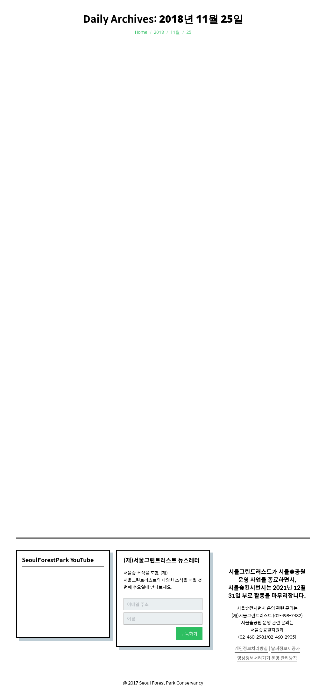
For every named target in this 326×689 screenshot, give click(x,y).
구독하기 (189, 633)
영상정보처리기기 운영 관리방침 (267, 657)
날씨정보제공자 (285, 648)
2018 (159, 32)
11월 (175, 32)
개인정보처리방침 (251, 648)
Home (141, 32)
